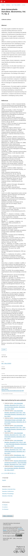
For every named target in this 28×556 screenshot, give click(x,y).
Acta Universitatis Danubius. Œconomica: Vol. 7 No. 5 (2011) (15, 436)
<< (2, 473)
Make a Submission (8, 516)
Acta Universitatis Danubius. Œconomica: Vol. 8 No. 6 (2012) (15, 414)
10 (12, 473)
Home (2, 5)
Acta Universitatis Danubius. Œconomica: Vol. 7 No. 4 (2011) (15, 451)
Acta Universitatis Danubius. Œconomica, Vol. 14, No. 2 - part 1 (15, 442)
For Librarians (5, 509)
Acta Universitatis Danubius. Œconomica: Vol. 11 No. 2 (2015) (15, 457)
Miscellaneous (18, 455)
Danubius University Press (8, 489)
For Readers (5, 504)
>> (15, 473)
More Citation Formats (8, 393)
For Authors (5, 507)
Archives (8, 5)
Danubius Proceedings (8, 493)
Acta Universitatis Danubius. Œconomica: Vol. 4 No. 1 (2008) (15, 429)
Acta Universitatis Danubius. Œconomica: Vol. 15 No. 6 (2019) (15, 421)
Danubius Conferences (8, 491)
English (4, 480)
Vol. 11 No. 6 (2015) (16, 5)
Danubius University (7, 496)
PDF (5, 349)
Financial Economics (19, 466)
